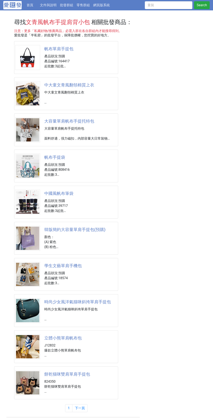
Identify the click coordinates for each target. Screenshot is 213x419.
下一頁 (80, 408)
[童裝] (168, 5)
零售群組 (83, 5)
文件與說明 (48, 5)
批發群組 (66, 5)
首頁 (32, 4)
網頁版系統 (101, 5)
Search (202, 5)
